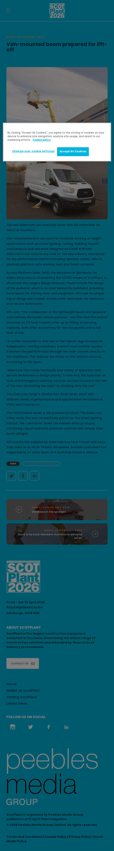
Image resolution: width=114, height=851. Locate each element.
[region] (57, 141)
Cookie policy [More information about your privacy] (42, 140)
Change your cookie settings (33, 151)
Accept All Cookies (73, 151)
